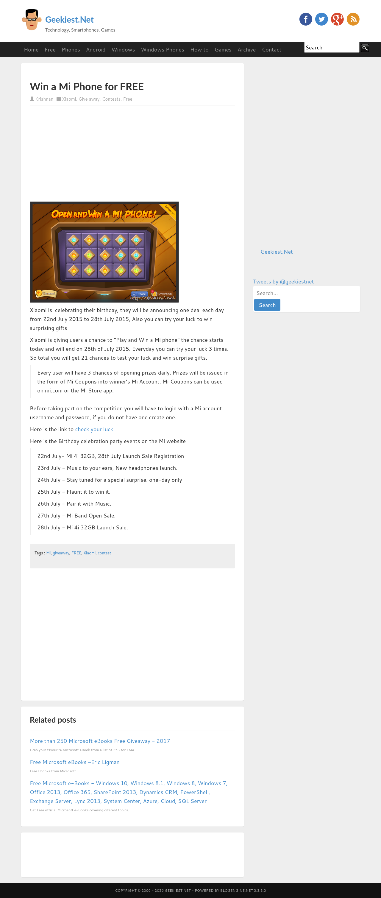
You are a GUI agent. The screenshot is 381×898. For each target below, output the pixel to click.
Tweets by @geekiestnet (283, 281)
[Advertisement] (99, 72)
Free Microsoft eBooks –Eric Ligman (75, 762)
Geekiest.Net (69, 19)
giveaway (61, 553)
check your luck (94, 429)
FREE (76, 553)
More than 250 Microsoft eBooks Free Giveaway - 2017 (100, 741)
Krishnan (44, 99)
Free (127, 99)
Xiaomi (69, 99)
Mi (48, 553)
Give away (89, 99)
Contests (111, 99)
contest (104, 553)
